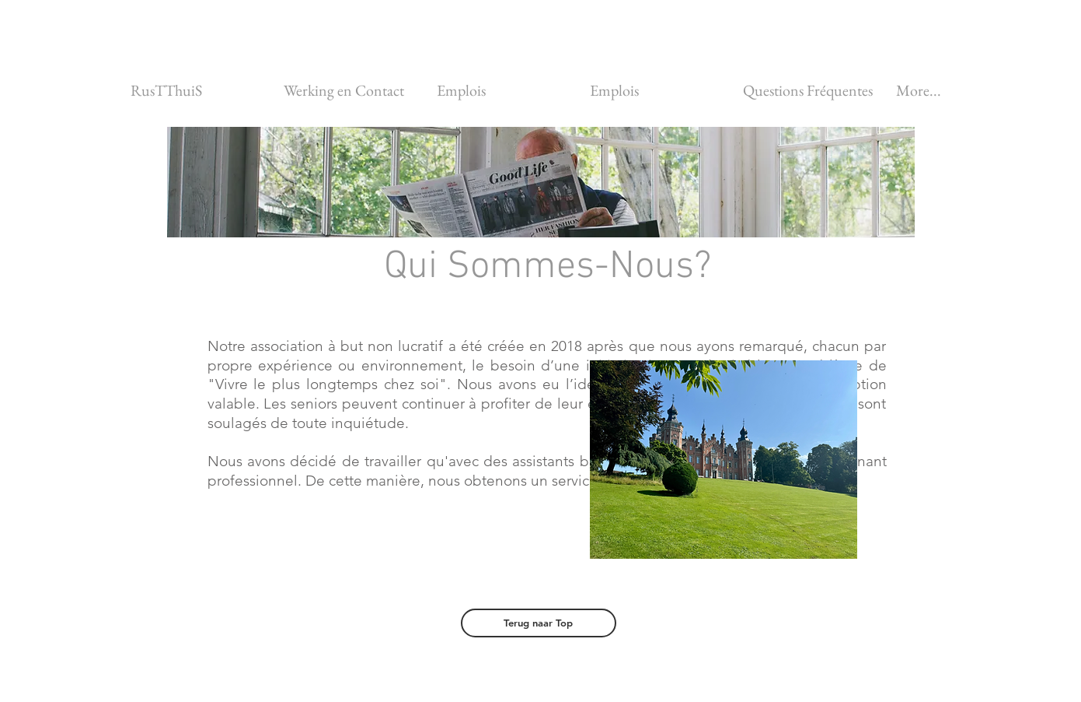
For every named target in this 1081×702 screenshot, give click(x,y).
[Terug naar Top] (538, 623)
